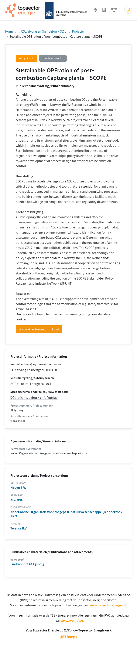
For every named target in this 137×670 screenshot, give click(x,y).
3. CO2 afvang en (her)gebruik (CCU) (43, 31)
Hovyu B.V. (18, 487)
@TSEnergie (68, 636)
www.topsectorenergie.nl (107, 605)
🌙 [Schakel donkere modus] (128, 9)
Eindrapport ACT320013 (27, 564)
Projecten (79, 31)
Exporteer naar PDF (53, 58)
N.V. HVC (16, 500)
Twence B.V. (18, 528)
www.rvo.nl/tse (72, 620)
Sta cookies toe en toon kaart (38, 329)
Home (9, 31)
